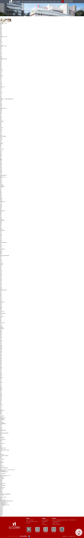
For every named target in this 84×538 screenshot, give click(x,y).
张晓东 (1, 317)
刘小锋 (1, 94)
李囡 (0, 379)
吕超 (0, 82)
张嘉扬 (1, 228)
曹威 (0, 119)
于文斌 (1, 131)
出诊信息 (1, 509)
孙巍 (0, 403)
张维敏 (1, 427)
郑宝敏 (1, 274)
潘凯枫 (1, 440)
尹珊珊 (1, 367)
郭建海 (1, 155)
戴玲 (0, 214)
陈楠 (0, 54)
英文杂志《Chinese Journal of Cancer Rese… (8, 469)
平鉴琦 (1, 368)
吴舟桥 (1, 34)
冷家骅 (1, 53)
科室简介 (1, 506)
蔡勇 (0, 269)
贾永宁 (1, 29)
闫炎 (0, 407)
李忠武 (1, 390)
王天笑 (1, 133)
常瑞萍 (1, 345)
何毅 (0, 309)
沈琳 (0, 187)
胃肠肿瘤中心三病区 (3, 45)
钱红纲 (1, 100)
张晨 (0, 297)
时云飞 (1, 397)
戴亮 (0, 73)
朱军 (0, 231)
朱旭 (0, 150)
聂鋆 (0, 213)
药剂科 (1, 351)
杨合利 (1, 42)
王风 (0, 383)
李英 (0, 339)
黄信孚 (1, 87)
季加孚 (1, 24)
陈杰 (0, 425)
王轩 (0, 248)
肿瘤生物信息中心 (3, 448)
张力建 (1, 78)
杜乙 (0, 286)
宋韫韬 (1, 135)
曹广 (0, 156)
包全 (0, 95)
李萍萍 (1, 256)
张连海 (1, 27)
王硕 (0, 146)
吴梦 (0, 241)
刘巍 (0, 312)
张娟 (0, 452)
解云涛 (1, 176)
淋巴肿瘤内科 (2, 230)
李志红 (1, 170)
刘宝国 (1, 130)
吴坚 (0, 344)
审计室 (1, 490)
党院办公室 (2, 477)
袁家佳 (1, 198)
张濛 (0, 421)
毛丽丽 (1, 246)
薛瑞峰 (1, 142)
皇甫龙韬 (1, 436)
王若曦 (1, 287)
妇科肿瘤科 (2, 121)
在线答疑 (1, 508)
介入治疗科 (2, 149)
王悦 (0, 350)
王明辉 (1, 357)
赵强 (0, 148)
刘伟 (0, 90)
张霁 (0, 38)
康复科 (1, 306)
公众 (62, 1)
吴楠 (0, 77)
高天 (0, 141)
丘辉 (0, 102)
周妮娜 (1, 382)
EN (68, 1)
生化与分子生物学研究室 (4, 455)
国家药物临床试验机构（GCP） (5, 475)
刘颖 (0, 355)
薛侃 (0, 183)
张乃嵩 (1, 129)
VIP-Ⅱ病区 (1, 316)
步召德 (1, 37)
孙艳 (0, 268)
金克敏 (1, 92)
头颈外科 (1, 127)
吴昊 (0, 267)
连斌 (0, 247)
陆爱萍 (1, 393)
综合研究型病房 (2, 313)
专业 (65, 1)
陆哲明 (1, 456)
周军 (0, 194)
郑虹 (0, 122)
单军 (0, 338)
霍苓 (0, 114)
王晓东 (1, 151)
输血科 (1, 411)
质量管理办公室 (2, 503)
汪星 (0, 115)
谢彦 (0, 295)
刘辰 (0, 384)
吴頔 (0, 215)
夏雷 (0, 385)
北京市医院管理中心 (45, 521)
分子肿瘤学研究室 (3, 423)
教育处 (1, 484)
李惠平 (1, 221)
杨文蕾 (1, 447)
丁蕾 (0, 174)
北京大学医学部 (44, 524)
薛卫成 (1, 394)
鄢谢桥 (1, 252)
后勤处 (1, 492)
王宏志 (1, 179)
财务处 (1, 489)
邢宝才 (1, 88)
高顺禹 (1, 331)
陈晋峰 (1, 76)
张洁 (0, 216)
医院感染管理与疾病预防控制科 (5, 494)
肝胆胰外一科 (2, 86)
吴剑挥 (1, 103)
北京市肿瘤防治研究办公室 (4, 504)
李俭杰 (1, 207)
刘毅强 (1, 389)
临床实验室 (2, 454)
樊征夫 (1, 137)
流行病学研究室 (2, 439)
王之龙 (1, 342)
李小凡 (1, 278)
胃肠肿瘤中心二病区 (3, 36)
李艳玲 (1, 341)
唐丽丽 (1, 307)
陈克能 (1, 70)
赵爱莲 (1, 395)
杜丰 (0, 321)
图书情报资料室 (2, 470)
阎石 (0, 80)
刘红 (0, 356)
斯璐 (0, 244)
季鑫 (0, 40)
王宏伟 (1, 91)
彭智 (0, 414)
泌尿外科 (1, 143)
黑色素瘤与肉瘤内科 (3, 242)
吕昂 (0, 101)
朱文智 (1, 173)
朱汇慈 (1, 343)
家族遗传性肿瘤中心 (3, 175)
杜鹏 (0, 145)
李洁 (0, 189)
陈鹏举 (1, 56)
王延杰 (1, 376)
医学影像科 (2, 328)
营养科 (1, 413)
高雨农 (1, 123)
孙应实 (1, 329)
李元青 (1, 261)
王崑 (0, 89)
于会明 (1, 271)
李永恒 (1, 266)
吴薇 (0, 365)
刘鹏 (0, 158)
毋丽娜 (1, 461)
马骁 (0, 134)
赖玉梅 (1, 398)
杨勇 (0, 144)
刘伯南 (1, 105)
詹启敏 (1, 424)
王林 (0, 49)
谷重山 (1, 120)
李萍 (0, 162)
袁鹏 (0, 409)
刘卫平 (1, 296)
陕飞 (0, 26)
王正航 (1, 200)
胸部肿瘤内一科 (2, 201)
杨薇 (0, 366)
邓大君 (1, 438)
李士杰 (1, 406)
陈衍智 (1, 259)
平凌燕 (1, 238)
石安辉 (1, 273)
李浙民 (1, 33)
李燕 (0, 190)
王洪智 (1, 282)
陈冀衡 (1, 164)
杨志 (0, 378)
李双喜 (1, 28)
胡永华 (1, 163)
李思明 (1, 253)
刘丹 (0, 305)
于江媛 (1, 381)
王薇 (0, 260)
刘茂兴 (1, 66)
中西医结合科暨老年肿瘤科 (4, 255)
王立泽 (1, 118)
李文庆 (1, 441)
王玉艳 (1, 205)
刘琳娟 (1, 349)
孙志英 (1, 370)
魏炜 (0, 132)
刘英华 (1, 169)
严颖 (0, 226)
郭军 (0, 243)
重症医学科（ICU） (3, 177)
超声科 (1, 362)
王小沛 (1, 239)
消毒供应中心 (2, 410)
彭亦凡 (1, 51)
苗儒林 (1, 30)
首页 (20, 10)
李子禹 (1, 25)
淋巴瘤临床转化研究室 (4, 471)
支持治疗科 (2, 311)
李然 (0, 359)
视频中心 (1, 514)
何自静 (1, 165)
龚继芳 (1, 192)
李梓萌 (1, 308)
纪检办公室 (2, 488)
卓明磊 (1, 206)
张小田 (1, 188)
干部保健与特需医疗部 (4, 502)
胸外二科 (1, 75)
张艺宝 (1, 284)
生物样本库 (2, 462)
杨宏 (0, 63)
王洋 (0, 315)
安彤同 (1, 204)
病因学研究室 (2, 437)
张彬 (0, 128)
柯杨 (0, 444)
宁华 (0, 353)
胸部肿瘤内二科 (2, 210)
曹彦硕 (1, 197)
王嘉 (0, 79)
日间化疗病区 (2, 322)
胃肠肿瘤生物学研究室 (4, 467)
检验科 (1, 346)
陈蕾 (0, 67)
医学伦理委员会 (2, 473)
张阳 (0, 442)
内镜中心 (1, 404)
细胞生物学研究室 (3, 430)
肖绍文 (1, 270)
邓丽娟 (1, 240)
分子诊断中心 (2, 419)
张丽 (0, 402)
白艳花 (1, 396)
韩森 (0, 218)
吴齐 (0, 405)
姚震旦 (1, 64)
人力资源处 (2, 478)
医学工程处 (2, 495)
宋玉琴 (1, 232)
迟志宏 (1, 245)
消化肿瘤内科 (2, 186)
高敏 (0, 124)
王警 (0, 408)
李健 (0, 191)
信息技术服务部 (2, 417)
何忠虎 (1, 445)
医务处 (1, 479)
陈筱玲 (1, 217)
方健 (0, 211)
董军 (0, 178)
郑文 (0, 233)
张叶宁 (1, 310)
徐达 (0, 96)
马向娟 (1, 219)
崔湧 (0, 332)
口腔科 (1, 326)
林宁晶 (1, 234)
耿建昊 (1, 279)
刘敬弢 (1, 358)
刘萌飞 (1, 446)
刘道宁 (1, 106)
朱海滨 (1, 337)
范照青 (1, 109)
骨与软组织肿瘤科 (3, 136)
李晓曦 (1, 171)
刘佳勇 (1, 138)
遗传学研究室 (2, 443)
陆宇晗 (1, 482)
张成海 (1, 62)
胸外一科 (1, 69)
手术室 (1, 182)
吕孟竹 (1, 429)
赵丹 (0, 281)
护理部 (1, 481)
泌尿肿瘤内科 (2, 249)
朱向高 (1, 275)
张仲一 (1, 375)
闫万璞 (1, 74)
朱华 (0, 380)
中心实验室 (2, 459)
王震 (0, 107)
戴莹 (0, 372)
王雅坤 (1, 199)
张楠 (0, 65)
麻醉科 (1, 159)
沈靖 (0, 460)
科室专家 (1, 507)
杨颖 (0, 320)
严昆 (0, 363)
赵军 (0, 55)
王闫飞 (1, 324)
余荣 (0, 272)
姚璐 (0, 453)
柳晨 (0, 157)
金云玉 (1, 168)
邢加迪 (1, 61)
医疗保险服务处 (2, 485)
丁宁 (0, 472)
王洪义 (1, 50)
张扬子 (1, 280)
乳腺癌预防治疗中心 (3, 108)
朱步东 (1, 325)
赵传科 (1, 457)
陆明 (0, 193)
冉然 (0, 227)
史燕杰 (1, 336)
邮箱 (71, 1)
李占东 (1, 262)
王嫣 (0, 426)
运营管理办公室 (2, 483)
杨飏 (0, 116)
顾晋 (0, 47)
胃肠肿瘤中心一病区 (3, 23)
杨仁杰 (1, 152)
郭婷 (0, 435)
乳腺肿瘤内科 (2, 220)
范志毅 (1, 161)
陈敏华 (1, 364)
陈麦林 (1, 340)
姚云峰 (1, 48)
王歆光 (1, 117)
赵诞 (0, 432)
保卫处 (1, 491)
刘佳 (0, 147)
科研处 (1, 480)
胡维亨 (1, 212)
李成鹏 (1, 104)
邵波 (0, 369)
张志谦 (1, 431)
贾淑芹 (1, 420)
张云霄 (1, 172)
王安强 (1, 43)
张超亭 (1, 458)
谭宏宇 (1, 160)
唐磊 (0, 330)
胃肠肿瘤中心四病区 (3, 58)
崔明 (0, 60)
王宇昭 (1, 83)
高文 (0, 371)
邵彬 (0, 225)
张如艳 (1, 229)
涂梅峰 (1, 235)
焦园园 (1, 354)
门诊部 (1, 493)
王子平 (1, 202)
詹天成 (1, 52)
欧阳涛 (1, 110)
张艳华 (1, 352)
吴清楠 (1, 428)
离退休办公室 (2, 487)
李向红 (1, 392)
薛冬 (0, 258)
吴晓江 (1, 39)
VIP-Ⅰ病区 (1, 184)
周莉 (0, 254)
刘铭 (0, 93)
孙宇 (0, 391)
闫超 (0, 35)
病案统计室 (2, 418)
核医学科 (1, 377)
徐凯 (0, 68)
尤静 (0, 283)
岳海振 (1, 285)
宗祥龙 (1, 41)
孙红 (0, 257)
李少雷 (1, 81)
